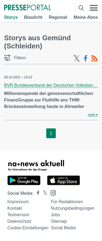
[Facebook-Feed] (86, 58)
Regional (58, 17)
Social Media (63, 227)
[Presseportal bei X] (43, 193)
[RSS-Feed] (94, 58)
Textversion (18, 214)
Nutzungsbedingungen (72, 208)
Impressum (18, 201)
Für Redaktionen (67, 201)
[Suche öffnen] (81, 7)
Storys (11, 17)
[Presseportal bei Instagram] (51, 192)
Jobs (55, 214)
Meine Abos (86, 17)
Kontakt (14, 208)
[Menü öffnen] (93, 7)
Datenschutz (19, 221)
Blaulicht (33, 17)
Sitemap (59, 221)
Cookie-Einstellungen (27, 227)
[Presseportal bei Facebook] (36, 193)
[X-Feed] (76, 58)
